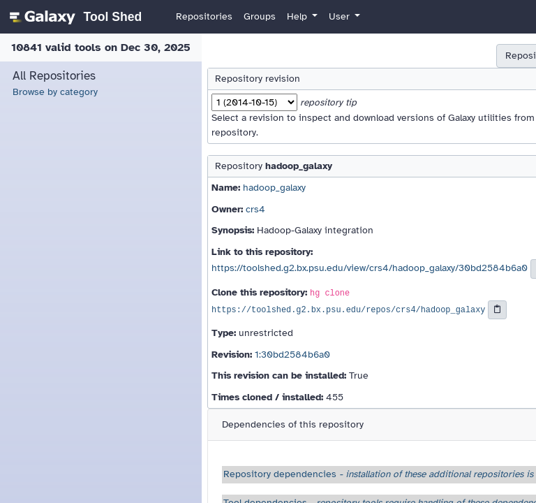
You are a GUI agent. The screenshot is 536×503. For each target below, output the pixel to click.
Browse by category (55, 92)
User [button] (340, 16)
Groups (260, 16)
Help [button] (298, 16)
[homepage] (74, 16)
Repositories (204, 16)
